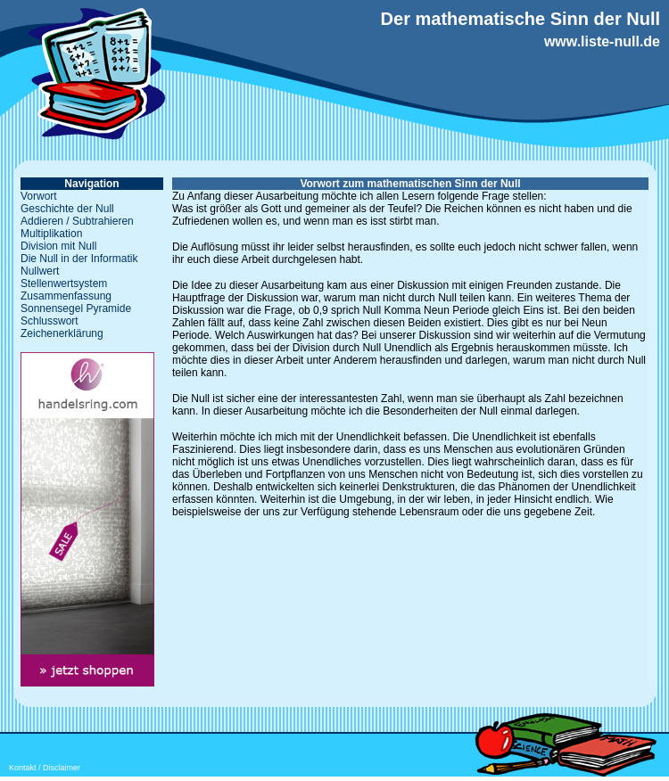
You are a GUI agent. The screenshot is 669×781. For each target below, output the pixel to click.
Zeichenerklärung (62, 333)
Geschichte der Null (67, 208)
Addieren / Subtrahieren (77, 221)
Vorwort (39, 196)
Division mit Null (58, 246)
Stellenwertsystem (64, 283)
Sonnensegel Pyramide (76, 308)
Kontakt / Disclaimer (44, 767)
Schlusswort (49, 321)
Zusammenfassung (66, 296)
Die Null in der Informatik (79, 258)
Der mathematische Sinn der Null (520, 19)
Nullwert (40, 271)
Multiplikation (51, 233)
